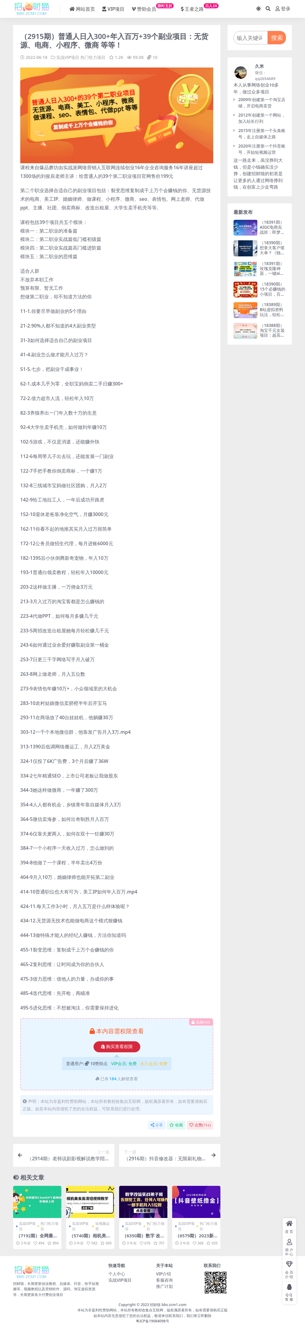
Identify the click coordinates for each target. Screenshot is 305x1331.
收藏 (176, 1125)
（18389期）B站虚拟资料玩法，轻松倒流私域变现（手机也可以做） (272, 317)
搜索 (277, 38)
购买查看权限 (117, 1046)
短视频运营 (102, 1226)
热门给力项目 (92, 57)
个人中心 (116, 1273)
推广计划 (164, 1286)
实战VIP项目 (68, 57)
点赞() (200, 1125)
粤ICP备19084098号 (152, 1320)
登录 (283, 8)
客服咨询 (164, 1280)
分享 (157, 1125)
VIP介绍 (163, 1273)
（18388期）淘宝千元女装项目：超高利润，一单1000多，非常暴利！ (272, 337)
